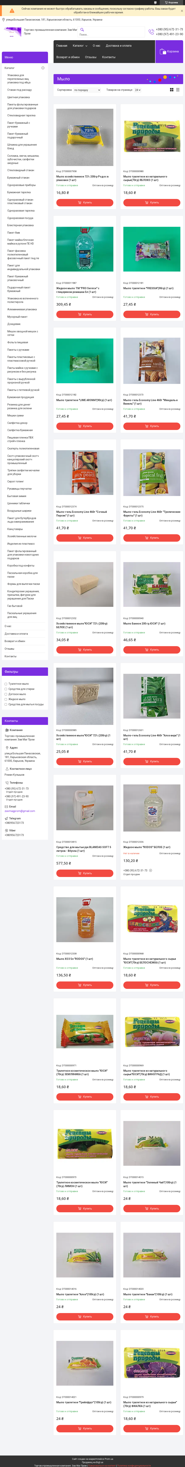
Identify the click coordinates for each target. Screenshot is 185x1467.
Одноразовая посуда (20, 218)
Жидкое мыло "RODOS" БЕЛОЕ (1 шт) (146, 847)
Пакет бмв (13, 232)
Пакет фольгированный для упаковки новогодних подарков (23, 555)
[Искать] (82, 30)
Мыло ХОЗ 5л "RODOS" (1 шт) (74, 958)
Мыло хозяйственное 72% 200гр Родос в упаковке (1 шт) (82, 178)
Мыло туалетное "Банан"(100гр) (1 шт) (147, 1294)
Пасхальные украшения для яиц (21, 615)
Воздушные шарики (19, 510)
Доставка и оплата (118, 45)
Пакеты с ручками (18, 349)
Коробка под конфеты (20, 565)
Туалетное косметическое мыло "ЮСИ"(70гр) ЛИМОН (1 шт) (81, 1184)
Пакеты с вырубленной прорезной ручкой (21, 381)
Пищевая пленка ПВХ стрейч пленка (20, 439)
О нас (96, 45)
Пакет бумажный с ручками (18, 124)
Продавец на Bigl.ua (92, 1462)
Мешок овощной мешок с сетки (22, 333)
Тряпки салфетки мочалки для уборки (23, 472)
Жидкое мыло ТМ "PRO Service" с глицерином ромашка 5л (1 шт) (77, 290)
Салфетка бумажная (20, 430)
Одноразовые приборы (21, 185)
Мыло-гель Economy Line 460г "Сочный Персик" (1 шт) (81, 513)
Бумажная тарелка (19, 192)
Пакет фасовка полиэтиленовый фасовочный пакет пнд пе (23, 254)
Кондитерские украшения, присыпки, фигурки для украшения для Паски (23, 595)
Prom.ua (109, 1459)
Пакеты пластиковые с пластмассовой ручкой (21, 358)
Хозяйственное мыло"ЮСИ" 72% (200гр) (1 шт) (83, 737)
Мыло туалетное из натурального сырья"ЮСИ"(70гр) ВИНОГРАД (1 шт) (146, 1072)
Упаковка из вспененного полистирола (22, 300)
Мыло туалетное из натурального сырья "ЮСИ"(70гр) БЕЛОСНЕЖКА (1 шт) (149, 960)
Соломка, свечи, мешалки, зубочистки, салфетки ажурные (23, 159)
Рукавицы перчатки (19, 488)
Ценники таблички (18, 503)
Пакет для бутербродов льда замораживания (21, 520)
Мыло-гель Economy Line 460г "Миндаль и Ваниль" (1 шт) (150, 402)
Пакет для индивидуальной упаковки (23, 267)
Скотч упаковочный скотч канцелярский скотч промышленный (23, 459)
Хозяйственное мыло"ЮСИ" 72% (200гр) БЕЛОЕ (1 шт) (81, 625)
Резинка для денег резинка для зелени (19, 406)
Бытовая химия (16, 496)
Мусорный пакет (17, 316)
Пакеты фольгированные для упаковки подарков (22, 106)
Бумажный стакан (18, 177)
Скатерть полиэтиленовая (23, 448)
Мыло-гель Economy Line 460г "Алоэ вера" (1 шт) (151, 737)
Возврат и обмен (68, 57)
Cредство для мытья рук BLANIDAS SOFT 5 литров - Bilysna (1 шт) (83, 849)
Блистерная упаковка (20, 225)
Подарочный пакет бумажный (18, 289)
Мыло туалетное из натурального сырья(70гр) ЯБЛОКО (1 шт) (145, 178)
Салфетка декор (17, 422)
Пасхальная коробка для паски (22, 574)
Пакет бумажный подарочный (17, 135)
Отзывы (91, 57)
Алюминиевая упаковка (22, 309)
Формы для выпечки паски (23, 583)
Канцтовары (15, 529)
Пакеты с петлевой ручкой (23, 389)
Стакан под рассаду (19, 89)
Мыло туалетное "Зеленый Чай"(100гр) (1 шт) (150, 1184)
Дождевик (13, 324)
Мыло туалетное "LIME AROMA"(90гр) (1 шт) (84, 400)
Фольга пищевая (17, 342)
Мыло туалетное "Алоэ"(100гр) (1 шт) (80, 1294)
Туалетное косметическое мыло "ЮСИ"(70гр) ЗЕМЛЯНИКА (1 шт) (81, 1072)
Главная (61, 45)
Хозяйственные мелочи (21, 536)
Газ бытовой (14, 605)
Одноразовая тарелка (21, 210)
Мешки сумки (15, 415)
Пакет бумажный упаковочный (17, 278)
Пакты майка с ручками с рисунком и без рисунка (22, 369)
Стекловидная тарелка (21, 115)
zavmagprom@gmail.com (20, 811)
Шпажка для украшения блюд (22, 146)
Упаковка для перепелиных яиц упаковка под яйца (18, 79)
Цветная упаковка (18, 97)
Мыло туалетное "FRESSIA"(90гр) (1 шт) (148, 288)
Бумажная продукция (20, 397)
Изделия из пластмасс (21, 543)
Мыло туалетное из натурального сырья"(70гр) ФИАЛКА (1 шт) (150, 1404)
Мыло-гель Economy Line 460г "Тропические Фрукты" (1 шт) (151, 513)
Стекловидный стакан (20, 170)
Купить (87, 202)
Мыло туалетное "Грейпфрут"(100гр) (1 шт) (83, 1402)
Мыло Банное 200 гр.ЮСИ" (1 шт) (144, 623)
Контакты (109, 57)
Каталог (78, 45)
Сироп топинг (15, 481)
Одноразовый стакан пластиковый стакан (20, 201)
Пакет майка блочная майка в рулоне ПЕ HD (20, 241)
